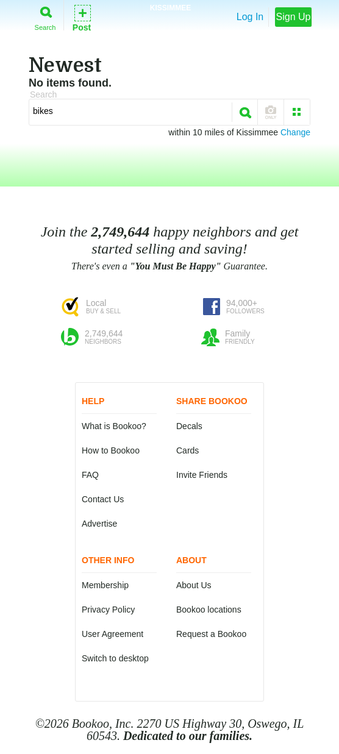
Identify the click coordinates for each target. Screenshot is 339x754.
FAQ (90, 475)
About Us (194, 585)
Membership (105, 585)
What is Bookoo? (114, 426)
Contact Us (103, 499)
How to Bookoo (111, 450)
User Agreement (112, 634)
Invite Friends (201, 475)
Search (45, 16)
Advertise (99, 523)
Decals (189, 426)
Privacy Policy (108, 609)
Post (82, 17)
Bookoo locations (208, 609)
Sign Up (293, 17)
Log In (250, 17)
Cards (187, 450)
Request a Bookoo (211, 634)
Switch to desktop (115, 658)
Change (295, 132)
